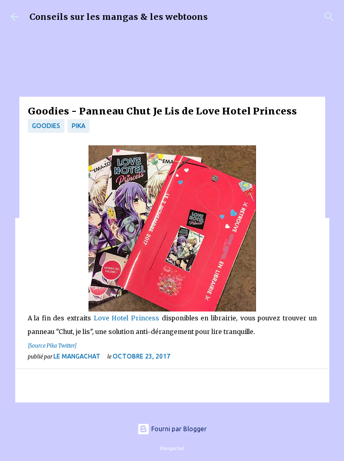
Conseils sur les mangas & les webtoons (118, 16)
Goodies (46, 125)
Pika (78, 125)
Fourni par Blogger (172, 428)
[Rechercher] (329, 16)
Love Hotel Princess (126, 318)
